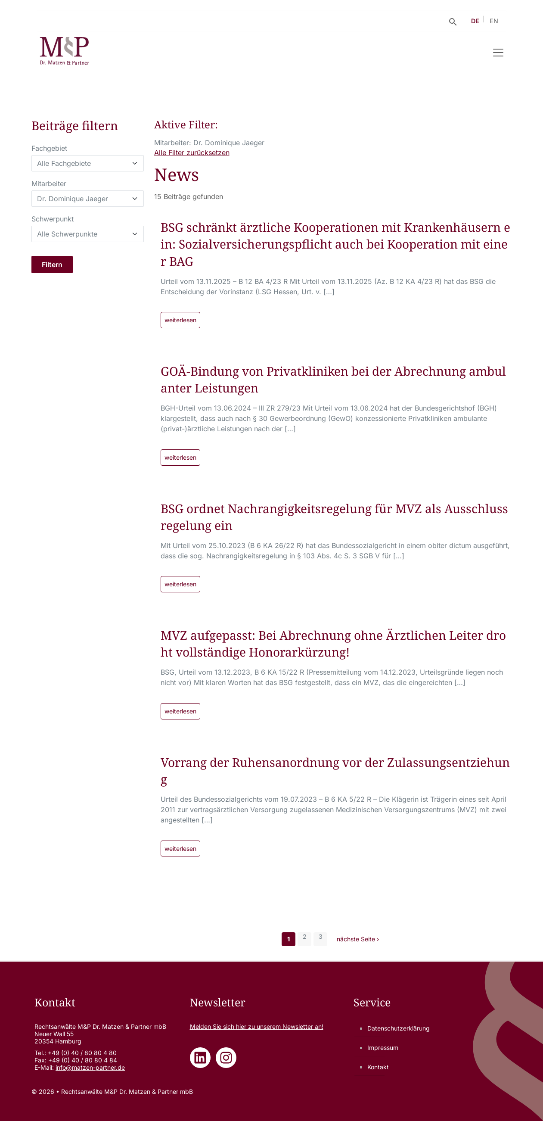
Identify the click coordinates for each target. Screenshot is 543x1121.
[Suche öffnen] (453, 21)
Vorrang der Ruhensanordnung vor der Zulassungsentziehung (335, 770)
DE (475, 21)
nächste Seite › (358, 939)
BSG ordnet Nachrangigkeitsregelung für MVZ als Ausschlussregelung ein (334, 516)
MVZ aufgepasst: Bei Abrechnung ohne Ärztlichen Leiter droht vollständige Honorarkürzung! (333, 643)
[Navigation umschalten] (498, 52)
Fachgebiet (49, 148)
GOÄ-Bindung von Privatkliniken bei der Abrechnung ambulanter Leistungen (333, 379)
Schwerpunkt (52, 219)
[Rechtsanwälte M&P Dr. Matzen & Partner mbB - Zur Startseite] (64, 52)
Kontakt (378, 1067)
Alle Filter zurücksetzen (192, 152)
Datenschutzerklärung (398, 1028)
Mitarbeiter (48, 183)
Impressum (382, 1047)
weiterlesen (180, 320)
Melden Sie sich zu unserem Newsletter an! (256, 1026)
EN (494, 21)
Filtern (52, 264)
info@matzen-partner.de (90, 1067)
